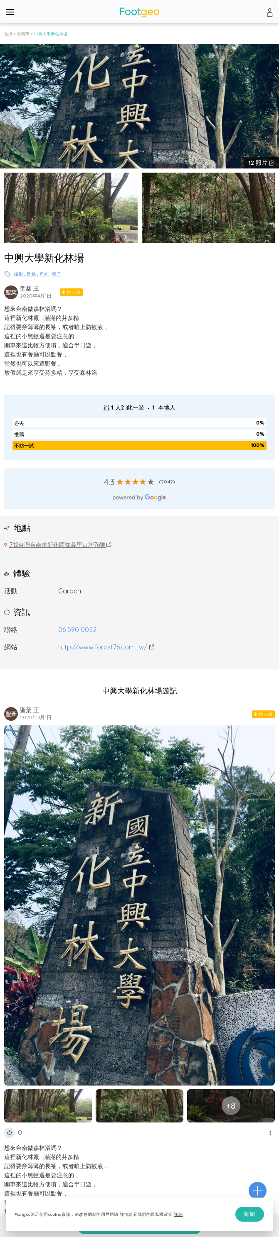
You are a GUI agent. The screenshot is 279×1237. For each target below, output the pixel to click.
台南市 (23, 34)
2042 (167, 481)
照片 (259, 162)
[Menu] (10, 11)
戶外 (44, 274)
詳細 (178, 1214)
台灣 (8, 34)
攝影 (19, 274)
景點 (31, 274)
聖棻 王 (29, 288)
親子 (57, 274)
